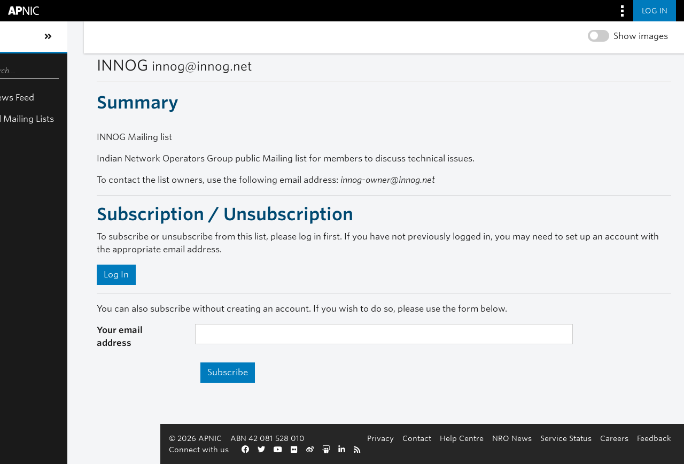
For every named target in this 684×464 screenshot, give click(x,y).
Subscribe (184, 363)
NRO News (512, 438)
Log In (64, 274)
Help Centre (462, 438)
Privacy (380, 438)
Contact (416, 438)
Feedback (654, 438)
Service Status (566, 438)
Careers (614, 438)
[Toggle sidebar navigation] (19, 37)
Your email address (86, 330)
